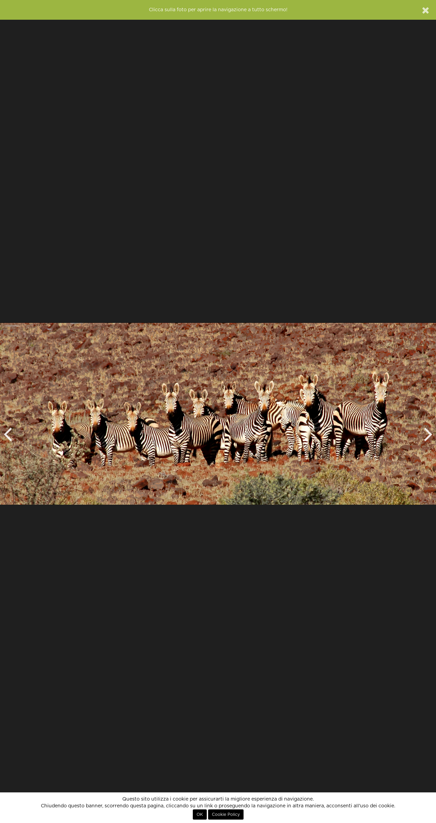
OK (200, 814)
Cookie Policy (226, 814)
